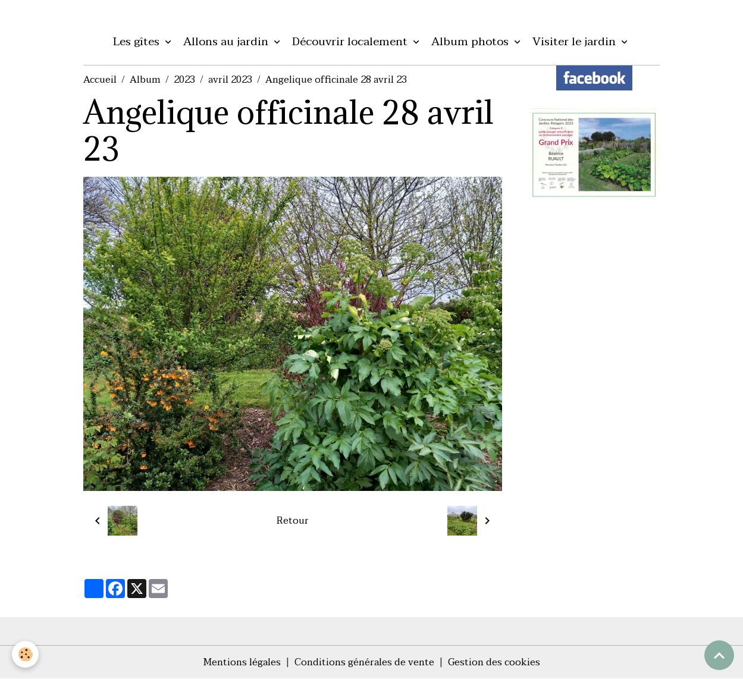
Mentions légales (242, 662)
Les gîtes (137, 41)
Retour (293, 520)
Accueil (100, 79)
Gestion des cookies (494, 662)
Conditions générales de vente (364, 662)
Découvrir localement (351, 41)
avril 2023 (230, 79)
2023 (184, 79)
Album (145, 79)
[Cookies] (25, 654)
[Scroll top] (719, 655)
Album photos (471, 41)
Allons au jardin (227, 41)
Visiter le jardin (575, 41)
